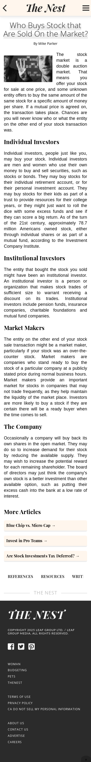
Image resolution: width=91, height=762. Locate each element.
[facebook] (11, 649)
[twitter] (21, 649)
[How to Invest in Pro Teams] (45, 541)
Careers (15, 742)
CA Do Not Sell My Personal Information (44, 709)
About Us (16, 723)
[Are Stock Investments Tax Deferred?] (45, 556)
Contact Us (18, 729)
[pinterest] (31, 649)
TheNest (15, 683)
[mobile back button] (5, 8)
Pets (12, 676)
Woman (14, 664)
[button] (5, 8)
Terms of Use (19, 697)
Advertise (16, 736)
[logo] (46, 8)
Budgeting (17, 670)
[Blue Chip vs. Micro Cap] (45, 526)
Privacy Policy (20, 703)
